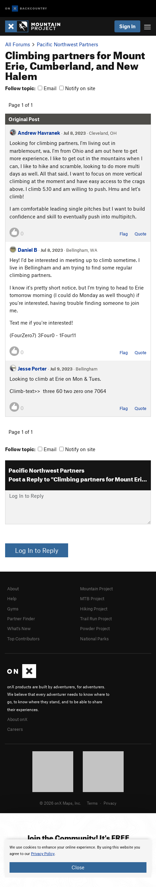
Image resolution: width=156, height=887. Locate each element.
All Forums (17, 44)
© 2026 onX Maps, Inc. (60, 803)
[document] (78, 858)
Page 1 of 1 (21, 105)
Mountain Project (96, 588)
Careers (15, 729)
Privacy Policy (42, 854)
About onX (17, 719)
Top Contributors (23, 638)
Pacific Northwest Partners (67, 44)
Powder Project (95, 628)
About (13, 588)
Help (11, 598)
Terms (92, 803)
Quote (140, 233)
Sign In (127, 26)
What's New (19, 628)
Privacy (110, 803)
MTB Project (92, 598)
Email (47, 88)
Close (78, 867)
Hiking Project (93, 608)
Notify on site (77, 88)
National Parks (94, 638)
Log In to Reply (36, 550)
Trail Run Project (96, 618)
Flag (124, 233)
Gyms (12, 608)
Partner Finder (21, 618)
